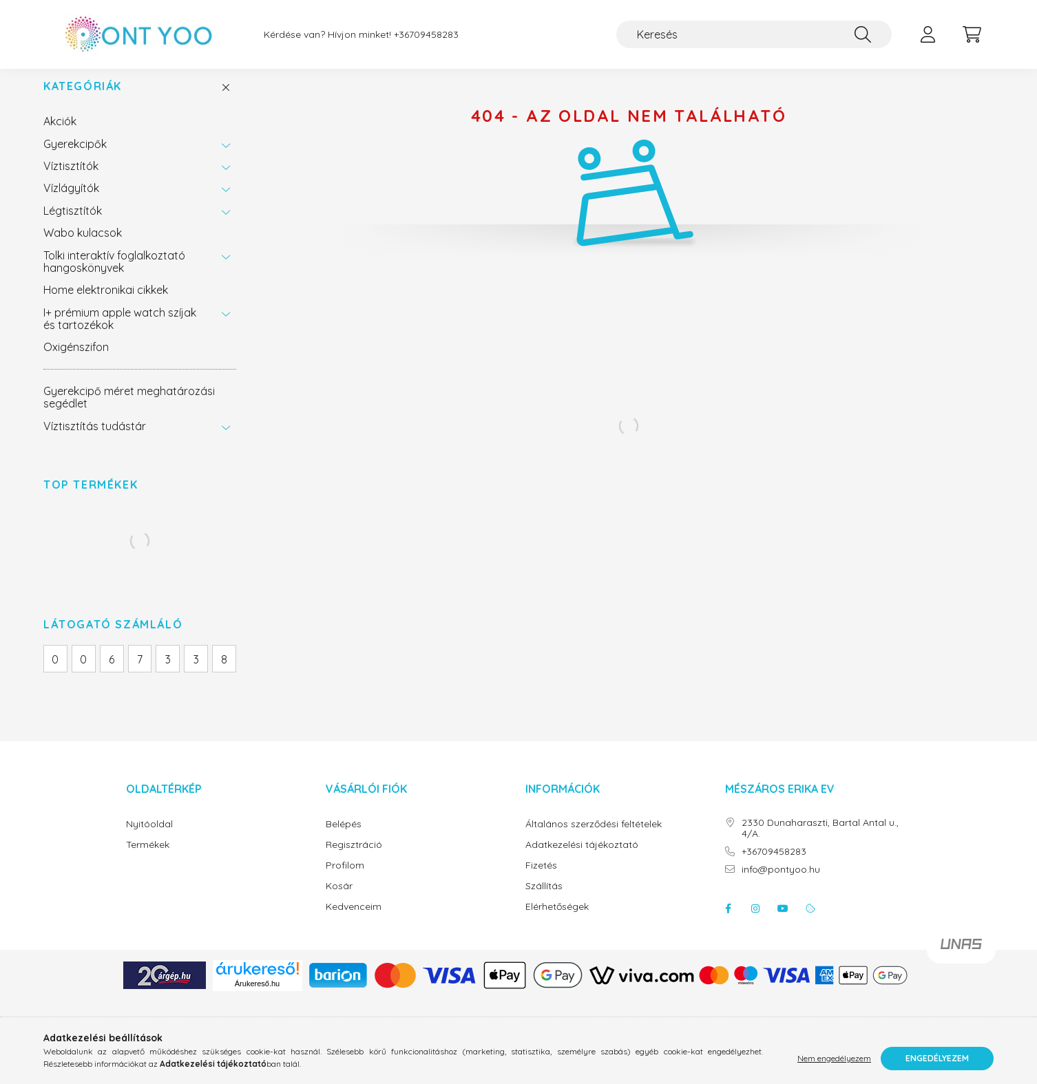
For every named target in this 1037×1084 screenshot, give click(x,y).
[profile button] (927, 34)
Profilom (345, 879)
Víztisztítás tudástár (94, 440)
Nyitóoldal (149, 838)
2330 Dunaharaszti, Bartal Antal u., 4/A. (820, 842)
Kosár (339, 900)
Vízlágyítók (71, 202)
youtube (783, 922)
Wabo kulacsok (82, 246)
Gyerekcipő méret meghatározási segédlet (129, 411)
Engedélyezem (937, 1058)
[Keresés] (754, 34)
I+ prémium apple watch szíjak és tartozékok (119, 332)
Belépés (344, 838)
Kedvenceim (353, 920)
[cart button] (971, 34)
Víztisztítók (70, 180)
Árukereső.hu (257, 997)
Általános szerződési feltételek (593, 838)
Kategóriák (82, 100)
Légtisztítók (72, 224)
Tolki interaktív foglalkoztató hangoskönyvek (114, 275)
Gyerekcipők (75, 157)
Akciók (59, 135)
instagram (755, 922)
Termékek (147, 858)
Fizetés (541, 879)
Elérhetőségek (557, 920)
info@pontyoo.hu (781, 883)
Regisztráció (354, 858)
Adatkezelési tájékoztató (581, 858)
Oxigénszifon (76, 361)
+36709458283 (426, 35)
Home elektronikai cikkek (105, 303)
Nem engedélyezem (834, 1058)
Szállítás (544, 900)
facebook (728, 922)
